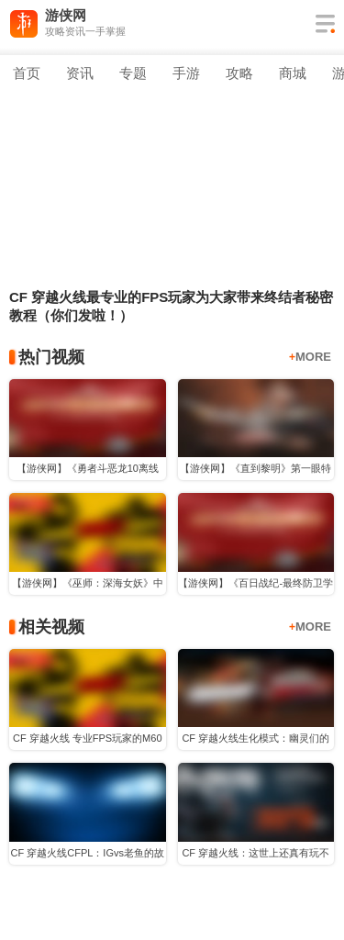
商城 (292, 73)
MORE (310, 357)
